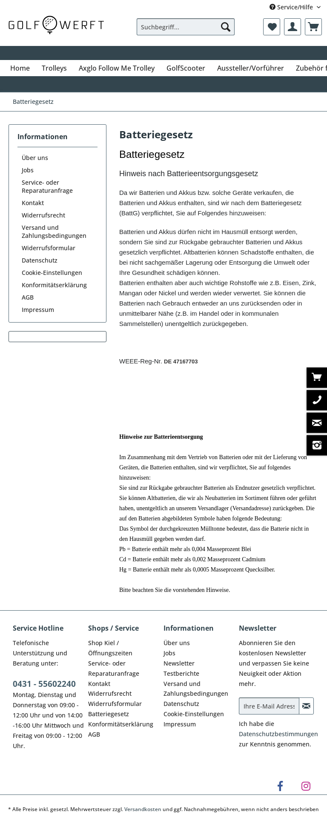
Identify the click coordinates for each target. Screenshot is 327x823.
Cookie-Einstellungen (52, 273)
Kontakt (33, 203)
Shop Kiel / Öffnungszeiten (110, 648)
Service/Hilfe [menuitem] (292, 7)
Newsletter (179, 663)
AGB (28, 297)
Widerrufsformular (48, 248)
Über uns (35, 158)
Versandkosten (142, 809)
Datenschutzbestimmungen (278, 734)
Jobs (28, 170)
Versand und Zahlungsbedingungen (54, 231)
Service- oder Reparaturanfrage (47, 186)
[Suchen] (226, 26)
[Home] (20, 68)
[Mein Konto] (292, 26)
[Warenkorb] (313, 26)
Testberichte (181, 673)
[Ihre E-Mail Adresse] (269, 705)
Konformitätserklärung (54, 285)
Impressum (38, 310)
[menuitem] (186, 30)
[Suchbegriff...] (186, 26)
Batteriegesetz (108, 714)
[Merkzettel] (271, 26)
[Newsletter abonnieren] (306, 705)
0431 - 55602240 (44, 683)
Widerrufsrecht (43, 215)
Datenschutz (39, 260)
